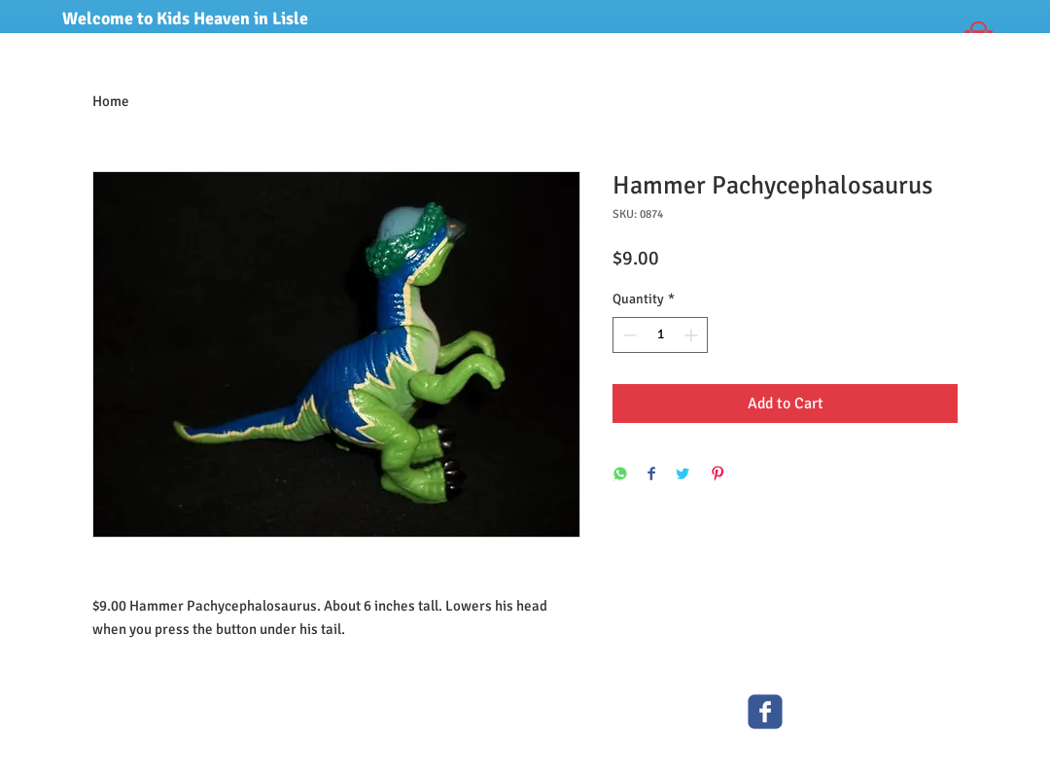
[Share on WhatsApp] (620, 475)
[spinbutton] (660, 335)
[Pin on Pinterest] (717, 475)
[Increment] (693, 335)
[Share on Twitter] (682, 475)
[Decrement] (627, 335)
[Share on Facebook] (651, 475)
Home (110, 101)
